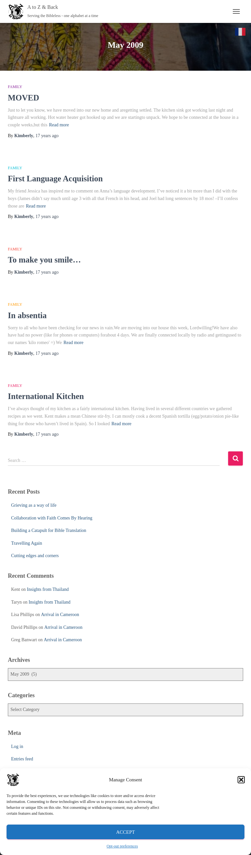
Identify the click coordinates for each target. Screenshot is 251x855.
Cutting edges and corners (35, 555)
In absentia (27, 315)
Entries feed (22, 758)
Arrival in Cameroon (60, 614)
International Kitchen (46, 396)
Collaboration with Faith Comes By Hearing (51, 518)
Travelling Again (26, 543)
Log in (17, 746)
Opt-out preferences (122, 846)
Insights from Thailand (48, 589)
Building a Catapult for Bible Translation (48, 530)
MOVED (23, 97)
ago (47, 135)
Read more (59, 124)
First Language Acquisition (55, 178)
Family (15, 86)
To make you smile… (44, 259)
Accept (125, 832)
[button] (241, 779)
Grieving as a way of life (34, 505)
